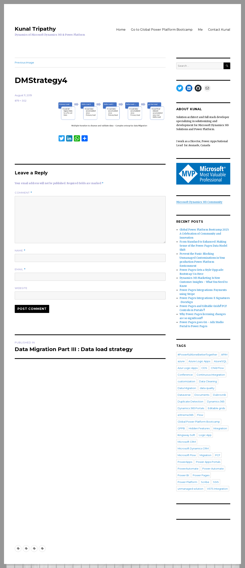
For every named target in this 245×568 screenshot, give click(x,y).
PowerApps (185, 461)
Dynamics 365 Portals (191, 408)
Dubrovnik (219, 394)
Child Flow (217, 367)
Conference (185, 374)
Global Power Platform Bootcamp (199, 421)
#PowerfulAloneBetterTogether (197, 354)
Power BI (183, 475)
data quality (207, 388)
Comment (23, 192)
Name (20, 250)
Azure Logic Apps (199, 361)
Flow (200, 414)
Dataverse (184, 394)
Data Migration (187, 388)
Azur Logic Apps (188, 367)
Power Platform (187, 481)
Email (20, 269)
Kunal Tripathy (35, 28)
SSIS (216, 481)
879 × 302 (20, 100)
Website (21, 288)
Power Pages (201, 475)
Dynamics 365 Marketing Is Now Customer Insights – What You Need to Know (204, 282)
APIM (224, 354)
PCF (217, 455)
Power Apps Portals (208, 461)
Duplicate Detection (190, 401)
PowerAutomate (188, 468)
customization (186, 381)
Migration (205, 455)
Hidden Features (199, 428)
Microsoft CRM (187, 441)
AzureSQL (220, 361)
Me (200, 29)
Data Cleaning (208, 381)
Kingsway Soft (186, 435)
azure (181, 361)
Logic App (205, 435)
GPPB (181, 428)
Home (121, 29)
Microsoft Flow (187, 455)
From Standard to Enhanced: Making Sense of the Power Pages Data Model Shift (203, 245)
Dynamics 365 (215, 401)
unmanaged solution (190, 488)
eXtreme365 (185, 414)
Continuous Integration (211, 374)
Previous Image (24, 62)
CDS (204, 367)
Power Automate (213, 468)
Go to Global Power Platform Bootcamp (162, 29)
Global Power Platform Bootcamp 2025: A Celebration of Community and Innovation (204, 233)
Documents (201, 394)
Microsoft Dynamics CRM (193, 448)
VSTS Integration (217, 488)
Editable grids (216, 408)
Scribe (205, 481)
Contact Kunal (219, 29)
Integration (220, 428)
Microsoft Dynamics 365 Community (199, 202)
